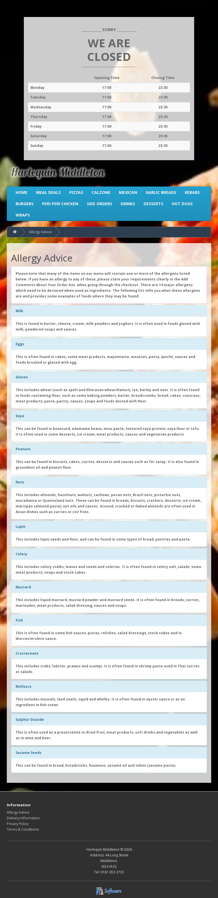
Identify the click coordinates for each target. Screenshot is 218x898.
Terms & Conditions (23, 829)
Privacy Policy (17, 823)
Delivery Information (23, 818)
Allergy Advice (40, 232)
